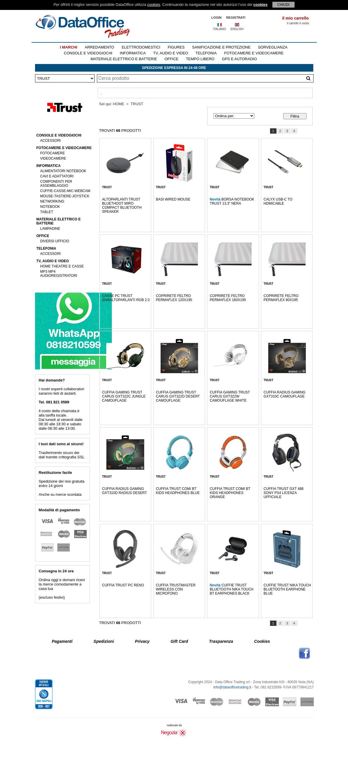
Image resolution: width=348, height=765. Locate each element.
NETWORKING (52, 201)
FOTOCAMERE (52, 153)
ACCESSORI (50, 141)
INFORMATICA (133, 53)
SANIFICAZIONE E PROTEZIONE (221, 47)
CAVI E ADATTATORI (57, 176)
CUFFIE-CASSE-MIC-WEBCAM (65, 191)
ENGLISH (237, 29)
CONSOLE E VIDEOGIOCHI (88, 53)
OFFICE (172, 59)
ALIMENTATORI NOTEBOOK (63, 171)
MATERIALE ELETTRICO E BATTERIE (124, 59)
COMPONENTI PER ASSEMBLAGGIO (56, 183)
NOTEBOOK (50, 207)
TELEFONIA (206, 53)
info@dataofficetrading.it (232, 687)
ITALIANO (219, 29)
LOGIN (216, 17)
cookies (153, 4)
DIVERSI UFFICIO (54, 241)
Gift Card (179, 641)
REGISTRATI (236, 17)
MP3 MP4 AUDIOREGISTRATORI (58, 274)
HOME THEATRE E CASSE (62, 266)
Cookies (262, 641)
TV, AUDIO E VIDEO (170, 53)
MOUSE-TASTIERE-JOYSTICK (64, 196)
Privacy (142, 641)
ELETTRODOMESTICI (141, 47)
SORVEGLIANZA (273, 47)
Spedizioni (103, 641)
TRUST (136, 104)
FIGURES (176, 47)
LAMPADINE (50, 229)
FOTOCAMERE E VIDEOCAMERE (253, 53)
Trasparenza (221, 641)
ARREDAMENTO (99, 47)
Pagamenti (62, 641)
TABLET (46, 212)
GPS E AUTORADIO (239, 59)
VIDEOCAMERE (53, 158)
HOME (118, 104)
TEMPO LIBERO (200, 59)
